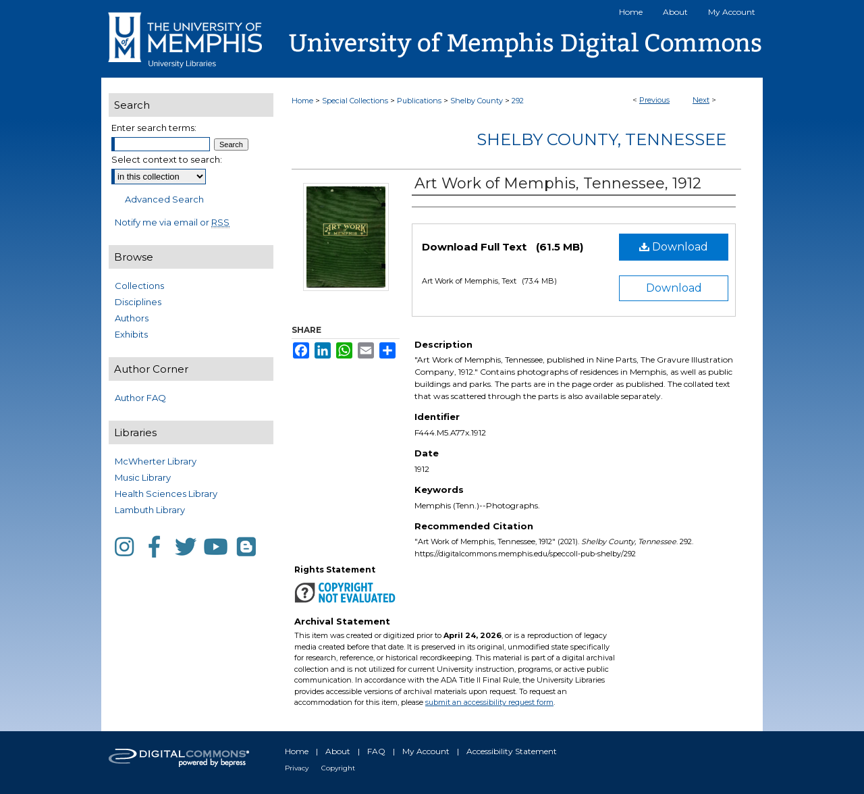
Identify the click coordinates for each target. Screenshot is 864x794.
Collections (139, 285)
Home (302, 100)
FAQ (376, 751)
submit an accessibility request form (489, 702)
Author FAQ (140, 397)
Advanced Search (164, 199)
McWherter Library (155, 461)
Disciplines (138, 301)
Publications (419, 100)
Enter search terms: (153, 127)
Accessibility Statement (511, 751)
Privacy (296, 768)
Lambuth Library (150, 509)
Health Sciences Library (166, 493)
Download (673, 246)
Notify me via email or (172, 222)
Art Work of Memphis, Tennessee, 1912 (557, 183)
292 (518, 100)
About (337, 751)
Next (701, 100)
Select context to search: (166, 159)
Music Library (143, 477)
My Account (426, 751)
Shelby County (476, 100)
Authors (131, 318)
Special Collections (355, 100)
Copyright (338, 768)
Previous (654, 100)
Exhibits (131, 334)
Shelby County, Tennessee (601, 139)
